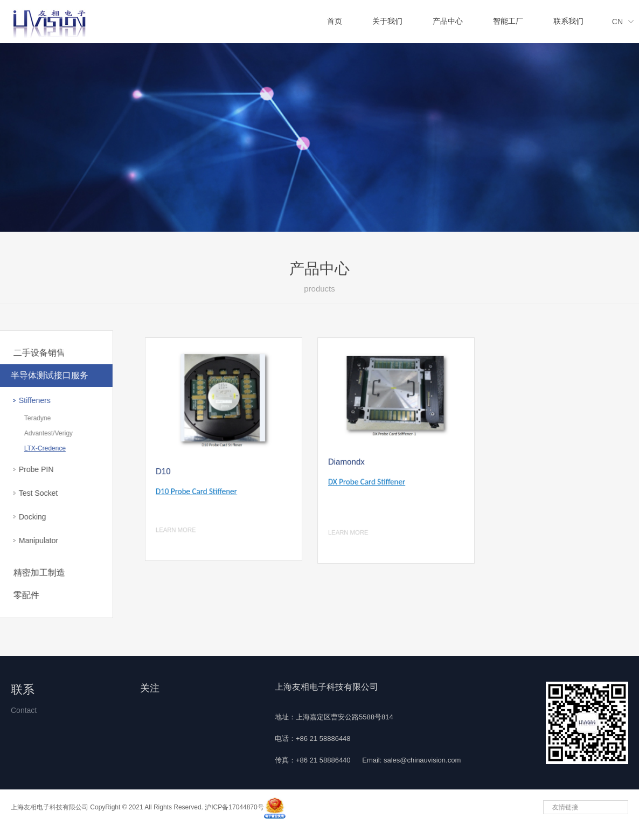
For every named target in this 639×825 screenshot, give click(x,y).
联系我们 (568, 21)
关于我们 (387, 21)
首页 (334, 21)
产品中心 (448, 21)
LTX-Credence (29, 448)
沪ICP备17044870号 (234, 807)
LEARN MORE (180, 522)
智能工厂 (508, 21)
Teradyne (21, 418)
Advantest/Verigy (32, 433)
